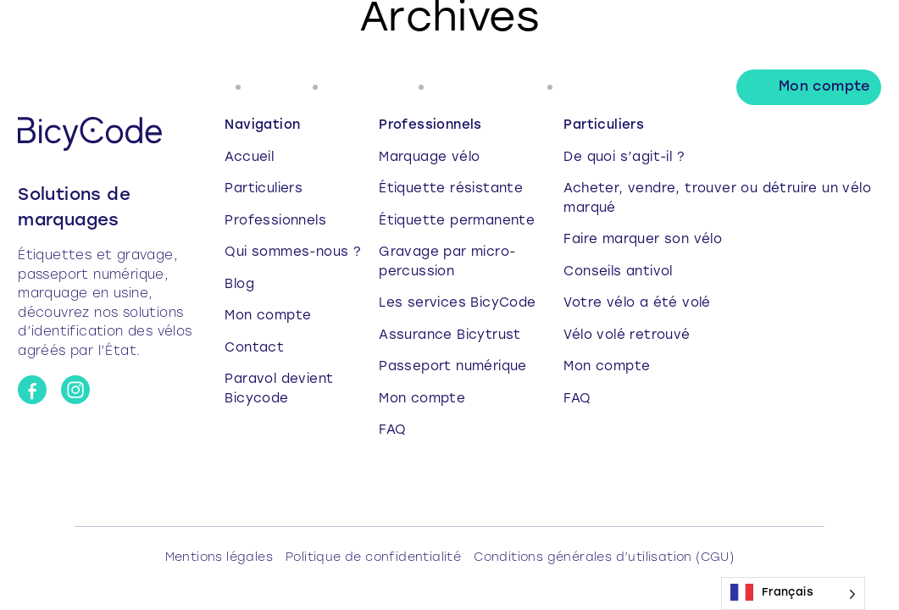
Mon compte (824, 87)
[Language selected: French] (793, 593)
